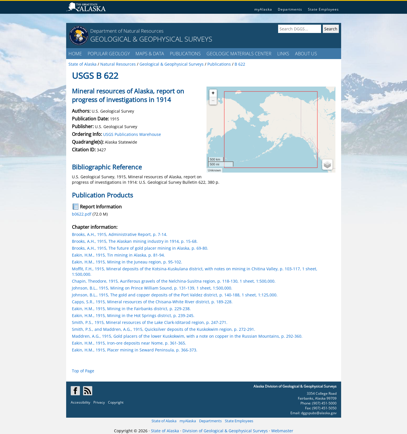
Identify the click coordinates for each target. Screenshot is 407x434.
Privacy (99, 402)
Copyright (115, 402)
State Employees (323, 9)
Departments (290, 9)
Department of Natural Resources (127, 31)
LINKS (283, 53)
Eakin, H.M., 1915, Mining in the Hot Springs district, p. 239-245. (133, 315)
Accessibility (80, 402)
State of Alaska (164, 420)
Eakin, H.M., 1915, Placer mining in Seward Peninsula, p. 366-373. (134, 350)
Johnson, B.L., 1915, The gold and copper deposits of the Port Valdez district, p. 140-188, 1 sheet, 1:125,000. (175, 295)
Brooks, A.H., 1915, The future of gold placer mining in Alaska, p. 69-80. (140, 248)
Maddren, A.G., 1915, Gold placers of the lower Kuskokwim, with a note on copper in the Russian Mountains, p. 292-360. (187, 336)
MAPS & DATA (149, 53)
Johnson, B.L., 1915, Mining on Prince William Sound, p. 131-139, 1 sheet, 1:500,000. (152, 288)
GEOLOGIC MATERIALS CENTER (239, 53)
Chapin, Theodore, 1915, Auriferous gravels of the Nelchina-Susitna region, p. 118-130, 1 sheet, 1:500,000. (174, 281)
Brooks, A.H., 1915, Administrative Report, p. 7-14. (119, 234)
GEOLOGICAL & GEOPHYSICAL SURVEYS (151, 39)
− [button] (213, 100)
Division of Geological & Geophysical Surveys (225, 430)
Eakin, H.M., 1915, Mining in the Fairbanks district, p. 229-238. (131, 308)
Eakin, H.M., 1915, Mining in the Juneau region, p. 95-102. (127, 262)
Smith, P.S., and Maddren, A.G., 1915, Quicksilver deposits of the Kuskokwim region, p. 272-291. (163, 329)
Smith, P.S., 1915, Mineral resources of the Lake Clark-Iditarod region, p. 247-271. (149, 322)
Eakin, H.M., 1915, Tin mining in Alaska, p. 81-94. (118, 255)
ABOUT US (306, 53)
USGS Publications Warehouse (132, 134)
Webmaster (282, 430)
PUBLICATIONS (185, 53)
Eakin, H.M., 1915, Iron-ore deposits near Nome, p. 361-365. (129, 343)
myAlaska (263, 9)
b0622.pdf (81, 214)
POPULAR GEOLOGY (109, 53)
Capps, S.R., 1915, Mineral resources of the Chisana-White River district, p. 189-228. (152, 301)
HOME (75, 53)
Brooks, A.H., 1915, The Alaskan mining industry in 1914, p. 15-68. (135, 241)
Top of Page (83, 371)
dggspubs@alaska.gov (319, 412)
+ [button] (213, 93)
